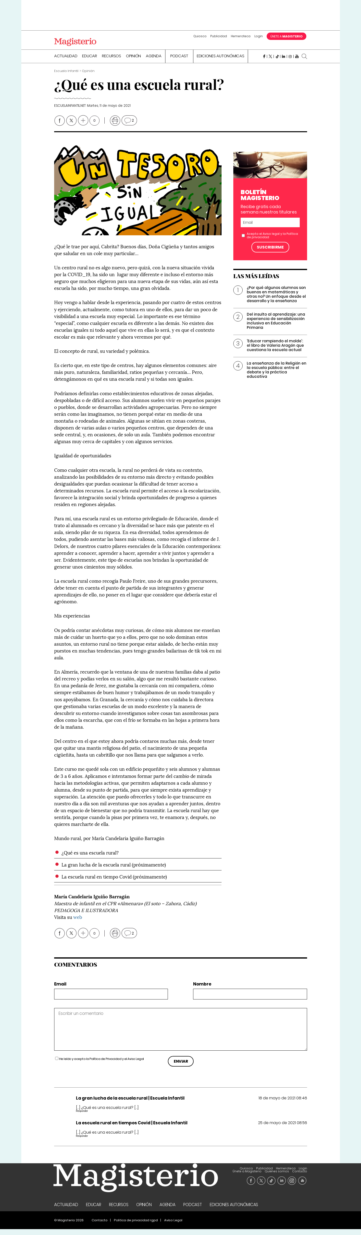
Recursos (111, 62)
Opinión (133, 62)
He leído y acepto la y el (101, 1065)
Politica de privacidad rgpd (136, 1226)
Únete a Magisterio (265, 1174)
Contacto (299, 1177)
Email (60, 990)
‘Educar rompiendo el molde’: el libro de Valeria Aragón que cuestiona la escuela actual (275, 351)
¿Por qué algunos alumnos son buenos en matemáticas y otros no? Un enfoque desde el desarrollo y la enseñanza (276, 300)
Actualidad (65, 62)
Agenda (154, 62)
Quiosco (200, 36)
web (77, 922)
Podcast (179, 62)
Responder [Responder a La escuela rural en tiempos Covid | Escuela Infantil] (82, 1141)
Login (258, 36)
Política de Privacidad (105, 1065)
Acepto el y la (272, 241)
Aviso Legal (135, 1065)
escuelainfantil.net (70, 111)
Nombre (202, 990)
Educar (89, 62)
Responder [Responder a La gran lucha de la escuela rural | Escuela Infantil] (82, 1117)
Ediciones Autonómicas (220, 62)
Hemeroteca (240, 36)
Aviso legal (271, 239)
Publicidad (218, 36)
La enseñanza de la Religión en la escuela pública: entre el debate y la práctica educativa (276, 375)
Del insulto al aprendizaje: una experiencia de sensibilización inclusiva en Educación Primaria (276, 326)
